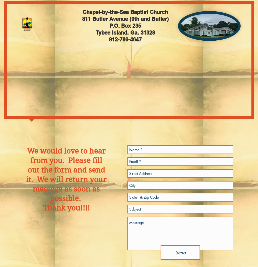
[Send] (180, 252)
